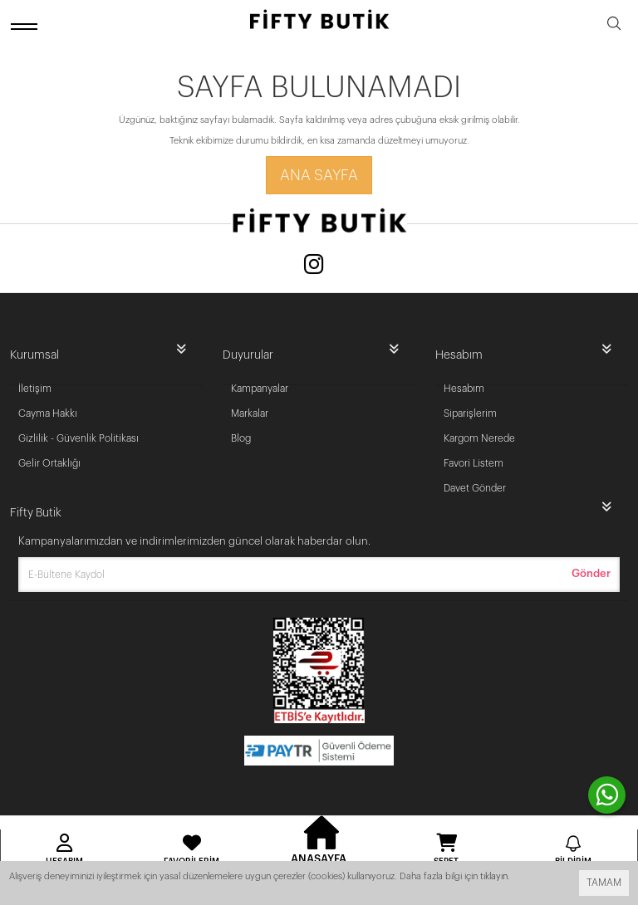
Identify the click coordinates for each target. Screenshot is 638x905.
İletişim (35, 389)
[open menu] (26, 26)
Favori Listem (473, 463)
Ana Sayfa (319, 175)
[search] (614, 26)
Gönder (591, 573)
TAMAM (603, 883)
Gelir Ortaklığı (49, 463)
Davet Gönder (475, 488)
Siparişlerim (470, 413)
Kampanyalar (259, 389)
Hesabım (464, 389)
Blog (241, 438)
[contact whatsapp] (607, 795)
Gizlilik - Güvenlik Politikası (78, 438)
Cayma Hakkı (47, 413)
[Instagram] (314, 266)
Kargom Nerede (479, 438)
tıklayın (494, 876)
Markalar (249, 413)
